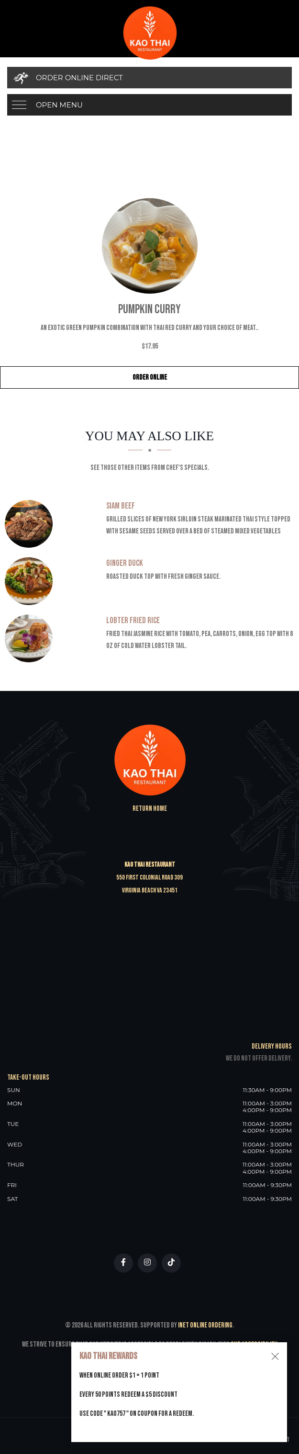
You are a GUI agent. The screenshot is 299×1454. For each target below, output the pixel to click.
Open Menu (59, 104)
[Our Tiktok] (171, 1263)
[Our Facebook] (123, 1263)
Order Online (150, 377)
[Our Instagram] (147, 1263)
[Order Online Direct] (149, 77)
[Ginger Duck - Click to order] (31, 581)
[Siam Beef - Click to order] (31, 524)
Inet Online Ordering (205, 1325)
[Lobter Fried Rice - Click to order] (31, 638)
